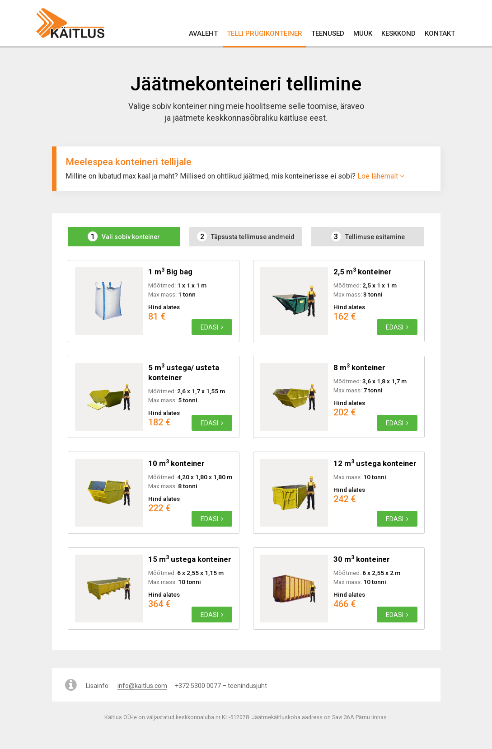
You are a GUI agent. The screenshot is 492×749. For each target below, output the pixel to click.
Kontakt (440, 33)
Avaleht (203, 33)
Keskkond (398, 33)
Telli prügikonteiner (264, 33)
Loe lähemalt (380, 176)
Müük (362, 33)
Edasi (212, 327)
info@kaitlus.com (142, 685)
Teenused (327, 33)
